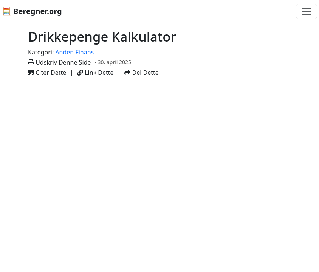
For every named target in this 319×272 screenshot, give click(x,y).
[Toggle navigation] (306, 11)
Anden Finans (74, 52)
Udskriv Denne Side (59, 62)
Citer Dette (47, 72)
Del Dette (141, 72)
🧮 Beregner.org (32, 11)
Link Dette (95, 72)
